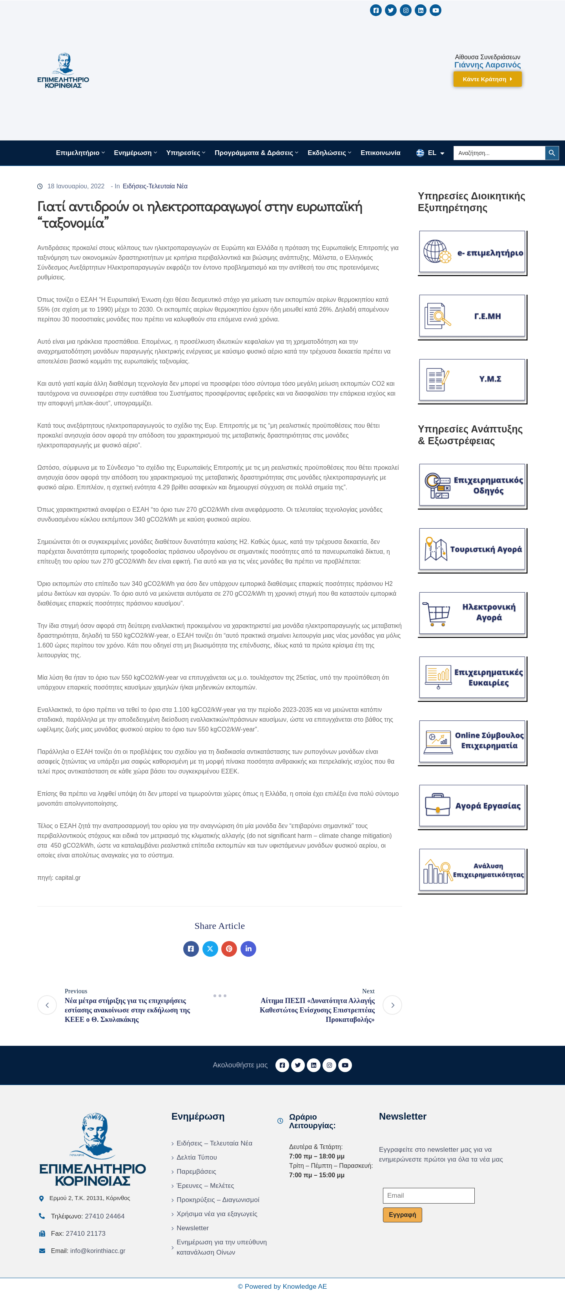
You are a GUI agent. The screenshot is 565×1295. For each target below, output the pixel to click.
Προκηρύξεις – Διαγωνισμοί (218, 1200)
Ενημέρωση (136, 153)
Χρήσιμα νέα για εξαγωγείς (217, 1214)
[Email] (429, 1196)
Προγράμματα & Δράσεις (257, 153)
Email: (88, 1251)
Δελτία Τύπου (197, 1157)
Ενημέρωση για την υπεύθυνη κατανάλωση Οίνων (222, 1247)
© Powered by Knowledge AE (282, 1286)
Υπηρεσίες (186, 153)
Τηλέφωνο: (88, 1216)
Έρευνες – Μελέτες (205, 1185)
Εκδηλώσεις (330, 153)
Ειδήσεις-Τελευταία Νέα (155, 186)
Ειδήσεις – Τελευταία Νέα (214, 1143)
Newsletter (193, 1228)
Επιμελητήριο (81, 153)
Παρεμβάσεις (196, 1171)
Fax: (78, 1233)
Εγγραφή (402, 1214)
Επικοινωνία (381, 153)
